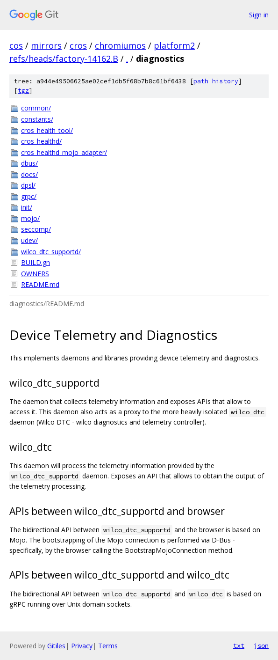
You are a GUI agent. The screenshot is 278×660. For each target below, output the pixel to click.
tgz (23, 91)
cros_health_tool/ (47, 130)
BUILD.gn (35, 262)
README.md (40, 284)
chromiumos (120, 45)
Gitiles (56, 645)
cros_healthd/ (41, 141)
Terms (108, 645)
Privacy (82, 645)
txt (238, 645)
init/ (26, 207)
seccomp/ (36, 229)
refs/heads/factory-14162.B (63, 58)
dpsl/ (28, 185)
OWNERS (35, 273)
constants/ (37, 119)
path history (215, 81)
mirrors (46, 45)
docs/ (29, 174)
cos (16, 45)
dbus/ (29, 163)
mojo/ (30, 218)
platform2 (174, 45)
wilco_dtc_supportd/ (51, 251)
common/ (36, 107)
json (261, 645)
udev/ (29, 240)
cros (78, 45)
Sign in (259, 14)
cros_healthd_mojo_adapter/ (64, 152)
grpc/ (28, 196)
